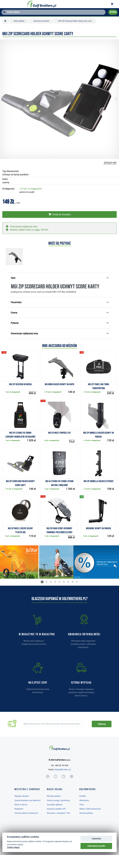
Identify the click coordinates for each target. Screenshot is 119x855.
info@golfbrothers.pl (62, 769)
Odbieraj (101, 724)
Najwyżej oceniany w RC (57, 845)
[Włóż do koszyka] (59, 214)
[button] (5, 99)
